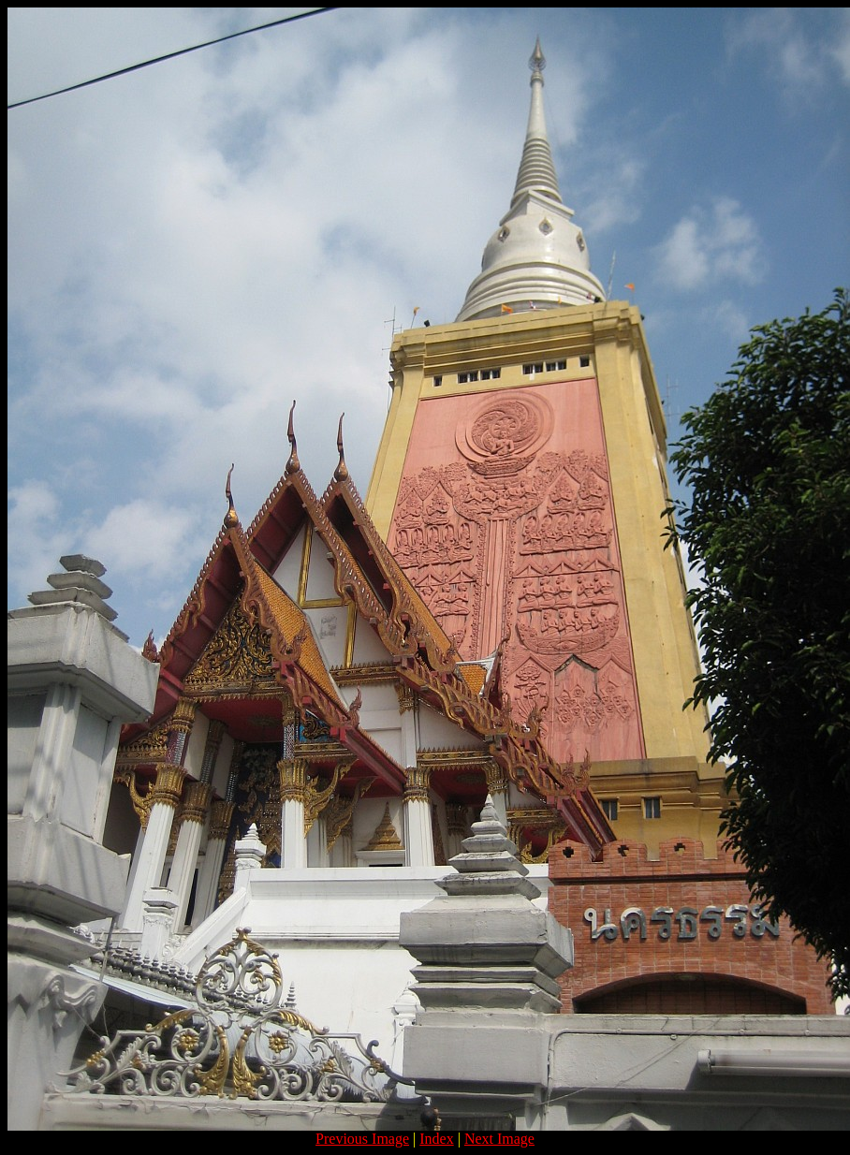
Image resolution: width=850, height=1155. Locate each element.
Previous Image (362, 1139)
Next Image (499, 1139)
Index (436, 1139)
